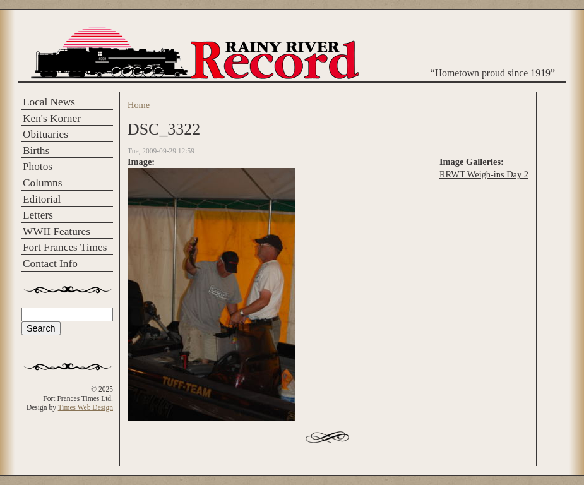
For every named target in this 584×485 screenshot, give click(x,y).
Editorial (42, 199)
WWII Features (56, 231)
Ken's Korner (52, 118)
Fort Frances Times (65, 247)
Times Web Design (85, 407)
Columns (42, 183)
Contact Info (50, 264)
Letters (38, 215)
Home (139, 105)
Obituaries (45, 134)
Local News (49, 102)
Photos (37, 166)
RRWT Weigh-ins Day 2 (483, 174)
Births (36, 151)
